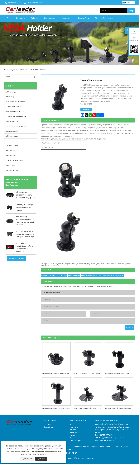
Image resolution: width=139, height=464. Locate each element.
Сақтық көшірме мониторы (15, 102)
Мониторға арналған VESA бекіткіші (54, 275)
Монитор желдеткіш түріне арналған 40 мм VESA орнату (88, 408)
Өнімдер (34, 18)
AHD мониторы (11, 92)
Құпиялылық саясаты (37, 454)
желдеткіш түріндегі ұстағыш (113, 275)
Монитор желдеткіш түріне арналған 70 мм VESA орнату (120, 408)
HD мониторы (10, 97)
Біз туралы (20, 18)
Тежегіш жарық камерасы (15, 141)
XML (70, 458)
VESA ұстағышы (74, 275)
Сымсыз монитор (12, 121)
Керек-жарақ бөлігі (12, 170)
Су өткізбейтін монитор (14, 106)
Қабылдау (41, 459)
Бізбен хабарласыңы (104, 18)
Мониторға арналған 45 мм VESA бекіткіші (57, 373)
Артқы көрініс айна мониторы (16, 116)
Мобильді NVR (11, 155)
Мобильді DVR (11, 151)
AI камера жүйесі (11, 131)
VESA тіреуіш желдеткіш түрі (91, 275)
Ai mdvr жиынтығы (12, 146)
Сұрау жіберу (83, 18)
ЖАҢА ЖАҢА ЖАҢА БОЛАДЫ (16, 126)
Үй (8, 18)
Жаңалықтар (49, 18)
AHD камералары (12, 136)
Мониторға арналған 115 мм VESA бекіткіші (57, 408)
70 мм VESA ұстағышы (39, 70)
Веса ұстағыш (22, 70)
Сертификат (48, 427)
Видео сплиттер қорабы (14, 160)
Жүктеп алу (66, 18)
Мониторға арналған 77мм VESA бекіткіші (88, 373)
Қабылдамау (27, 459)
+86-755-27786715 (14, 2)
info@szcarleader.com (34, 2)
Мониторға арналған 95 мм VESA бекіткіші (120, 373)
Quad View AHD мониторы (15, 111)
